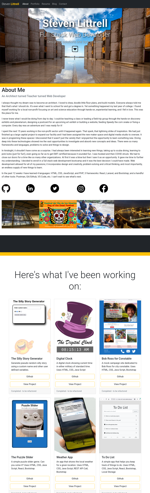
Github (29, 376)
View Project (29, 384)
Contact (63, 4)
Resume (46, 4)
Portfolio (35, 4)
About (25, 4)
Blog (54, 4)
